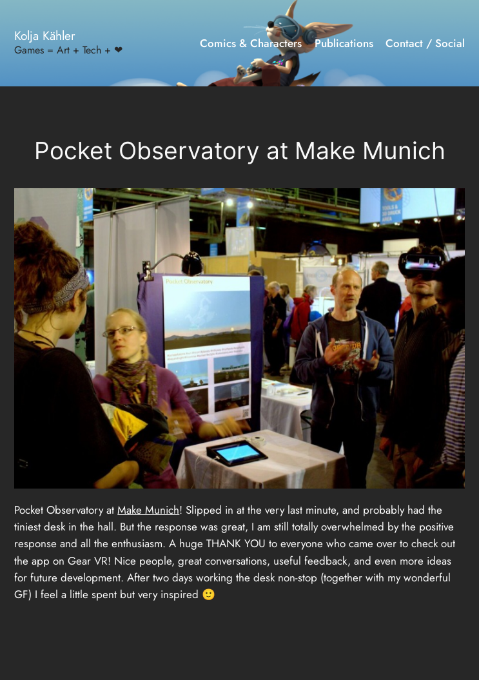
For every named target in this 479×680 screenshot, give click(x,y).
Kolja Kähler (44, 35)
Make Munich (148, 510)
